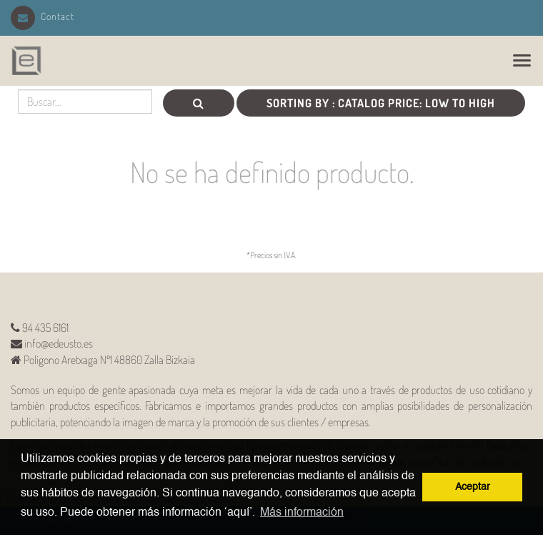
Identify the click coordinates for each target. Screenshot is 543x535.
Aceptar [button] (472, 487)
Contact (42, 16)
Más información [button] (302, 513)
